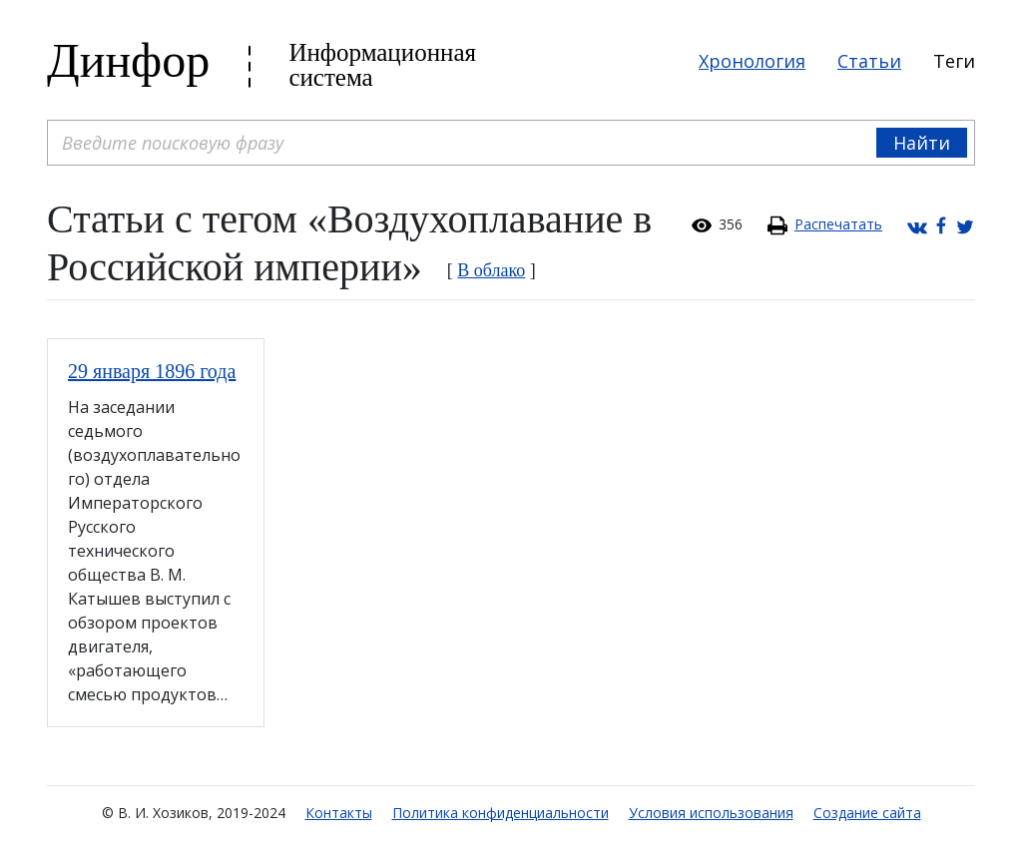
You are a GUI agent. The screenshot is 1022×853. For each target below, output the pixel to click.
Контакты (338, 812)
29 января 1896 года (152, 371)
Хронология (752, 61)
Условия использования (711, 812)
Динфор (128, 60)
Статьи (869, 61)
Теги (954, 61)
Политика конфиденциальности (500, 812)
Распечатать (838, 223)
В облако (491, 270)
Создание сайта (867, 812)
